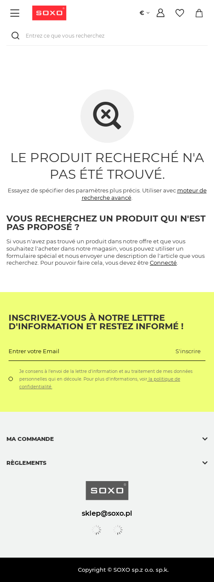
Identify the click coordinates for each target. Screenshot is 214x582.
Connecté (163, 262)
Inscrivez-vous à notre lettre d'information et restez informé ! (96, 322)
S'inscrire (188, 351)
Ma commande (30, 438)
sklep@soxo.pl (107, 513)
